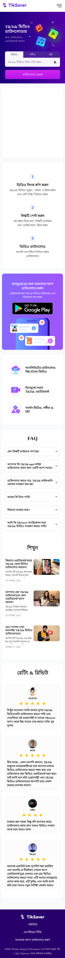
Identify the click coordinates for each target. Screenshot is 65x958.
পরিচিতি (32, 924)
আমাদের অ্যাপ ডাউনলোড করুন (32, 940)
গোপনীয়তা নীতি (32, 932)
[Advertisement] (32, 123)
